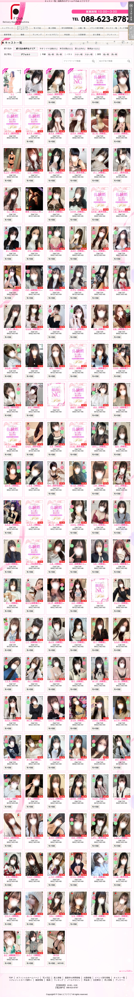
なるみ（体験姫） (12, 525)
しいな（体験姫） (34, 838)
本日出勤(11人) (66, 48)
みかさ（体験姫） (12, 485)
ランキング (37, 34)
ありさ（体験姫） (34, 133)
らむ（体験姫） (99, 564)
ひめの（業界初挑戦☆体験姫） (60, 94)
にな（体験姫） (34, 172)
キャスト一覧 (111, 28)
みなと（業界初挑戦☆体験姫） (17, 838)
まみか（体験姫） (77, 251)
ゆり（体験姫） (78, 681)
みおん (56, 407)
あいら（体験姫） (34, 916)
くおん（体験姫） (34, 94)
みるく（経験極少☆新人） (80, 368)
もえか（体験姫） (99, 799)
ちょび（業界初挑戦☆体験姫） (17, 172)
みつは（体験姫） (34, 759)
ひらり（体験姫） (12, 916)
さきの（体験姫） (121, 133)
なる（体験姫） (78, 916)
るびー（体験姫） (56, 172)
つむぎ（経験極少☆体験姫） (59, 603)
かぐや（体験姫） (121, 720)
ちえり (78, 94)
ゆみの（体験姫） (121, 916)
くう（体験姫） (12, 446)
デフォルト (25, 54)
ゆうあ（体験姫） (77, 485)
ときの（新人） (12, 329)
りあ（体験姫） (99, 329)
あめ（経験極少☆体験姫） (80, 564)
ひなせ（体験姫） (56, 799)
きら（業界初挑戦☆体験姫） (103, 94)
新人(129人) (80, 48)
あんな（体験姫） (56, 642)
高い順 (59, 54)
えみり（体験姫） (121, 525)
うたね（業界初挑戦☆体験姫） (82, 446)
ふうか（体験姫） (56, 877)
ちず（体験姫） (56, 446)
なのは (12, 642)
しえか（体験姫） (34, 525)
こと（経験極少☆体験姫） (36, 642)
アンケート (111, 34)
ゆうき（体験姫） (99, 681)
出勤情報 (81, 28)
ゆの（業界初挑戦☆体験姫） (59, 485)
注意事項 (81, 34)
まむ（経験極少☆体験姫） (15, 955)
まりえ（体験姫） (77, 329)
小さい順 (78, 54)
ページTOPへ (127, 971)
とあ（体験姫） (56, 564)
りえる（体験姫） (12, 681)
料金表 (67, 34)
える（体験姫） (12, 877)
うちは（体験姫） (121, 799)
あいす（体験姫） (77, 759)
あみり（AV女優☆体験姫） (102, 759)
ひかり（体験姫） (56, 720)
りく (12, 94)
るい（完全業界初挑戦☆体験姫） (39, 564)
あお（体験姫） (56, 681)
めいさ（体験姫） (34, 720)
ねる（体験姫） (121, 446)
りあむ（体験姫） (12, 799)
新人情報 (52, 28)
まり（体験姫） (99, 877)
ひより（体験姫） (121, 603)
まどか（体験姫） (56, 838)
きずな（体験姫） (77, 290)
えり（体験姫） (34, 799)
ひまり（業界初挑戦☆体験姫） (17, 133)
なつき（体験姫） (121, 290)
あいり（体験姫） (56, 525)
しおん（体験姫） (121, 838)
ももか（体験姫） (121, 642)
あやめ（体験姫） (77, 799)
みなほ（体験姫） (12, 368)
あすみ (56, 955)
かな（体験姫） (34, 251)
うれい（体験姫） (56, 916)
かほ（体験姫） (34, 368)
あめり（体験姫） (77, 407)
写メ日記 (37, 28)
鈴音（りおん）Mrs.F (34, 212)
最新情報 (7, 34)
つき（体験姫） (99, 485)
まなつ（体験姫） (56, 329)
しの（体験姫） (12, 564)
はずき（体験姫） (77, 133)
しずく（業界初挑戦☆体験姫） (104, 838)
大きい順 (88, 54)
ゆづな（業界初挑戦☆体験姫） (82, 172)
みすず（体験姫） (56, 212)
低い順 (51, 54)
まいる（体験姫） (121, 681)
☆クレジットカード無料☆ (126, 28)
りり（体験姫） (99, 525)
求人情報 (96, 34)
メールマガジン (52, 34)
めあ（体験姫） (56, 290)
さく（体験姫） (99, 172)
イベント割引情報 (96, 28)
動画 (22, 34)
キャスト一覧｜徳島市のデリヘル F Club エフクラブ (67, 13)
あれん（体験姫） (121, 251)
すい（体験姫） (12, 603)
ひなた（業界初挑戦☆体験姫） (38, 446)
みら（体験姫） (121, 485)
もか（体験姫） (78, 603)
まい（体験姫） (12, 251)
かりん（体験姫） (77, 877)
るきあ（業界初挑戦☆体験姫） (104, 212)
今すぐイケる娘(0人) (48, 48)
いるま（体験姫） (34, 485)
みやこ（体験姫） (99, 446)
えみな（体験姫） (99, 720)
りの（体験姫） (56, 759)
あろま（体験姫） (56, 133)
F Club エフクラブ (64, 994)
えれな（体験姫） (77, 525)
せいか (100, 603)
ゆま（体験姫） (99, 407)
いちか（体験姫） (12, 759)
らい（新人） (12, 212)
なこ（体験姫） (99, 251)
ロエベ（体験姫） (12, 290)
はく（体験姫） (99, 642)
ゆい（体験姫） (99, 290)
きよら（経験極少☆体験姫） (103, 368)
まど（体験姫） (121, 759)
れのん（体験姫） (12, 720)
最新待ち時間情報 (67, 28)
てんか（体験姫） (34, 877)
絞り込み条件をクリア (25, 48)
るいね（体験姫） (99, 133)
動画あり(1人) (93, 48)
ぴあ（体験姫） (56, 251)
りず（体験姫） (99, 916)
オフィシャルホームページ (22, 28)
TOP (7, 28)
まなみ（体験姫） (77, 720)
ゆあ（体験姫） (78, 838)
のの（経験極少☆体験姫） (36, 290)
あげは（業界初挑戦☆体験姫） (17, 407)
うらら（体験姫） (77, 642)
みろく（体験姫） (34, 955)
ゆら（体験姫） (56, 368)
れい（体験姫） (34, 681)
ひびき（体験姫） (77, 212)
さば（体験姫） (34, 407)
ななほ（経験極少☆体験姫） (37, 329)
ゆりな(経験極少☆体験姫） (37, 603)
